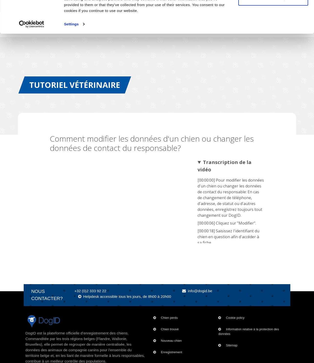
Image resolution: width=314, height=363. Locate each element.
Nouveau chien (171, 340)
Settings (71, 54)
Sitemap (231, 345)
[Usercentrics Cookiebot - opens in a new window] (31, 54)
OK (273, 13)
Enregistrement (171, 352)
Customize (273, 29)
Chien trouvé (170, 329)
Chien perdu (169, 318)
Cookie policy (235, 318)
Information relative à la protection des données (248, 331)
